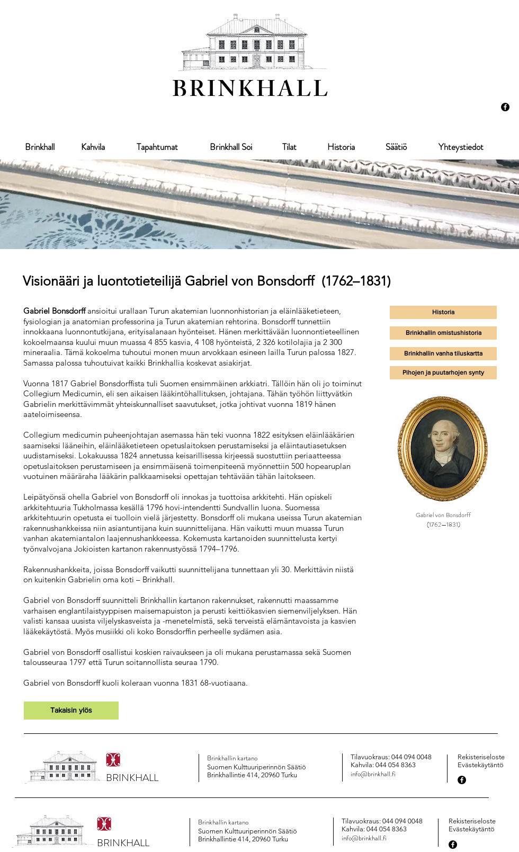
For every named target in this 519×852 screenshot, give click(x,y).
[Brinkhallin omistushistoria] (443, 333)
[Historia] (340, 147)
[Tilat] (289, 147)
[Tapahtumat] (157, 147)
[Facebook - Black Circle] (505, 107)
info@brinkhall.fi (373, 774)
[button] (443, 353)
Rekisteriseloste (481, 757)
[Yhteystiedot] (460, 147)
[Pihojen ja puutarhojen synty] (443, 372)
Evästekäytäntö (481, 765)
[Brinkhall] (39, 147)
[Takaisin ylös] (71, 711)
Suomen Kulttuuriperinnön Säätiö (256, 767)
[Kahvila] (92, 147)
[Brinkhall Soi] (231, 147)
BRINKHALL (251, 92)
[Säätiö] (396, 147)
